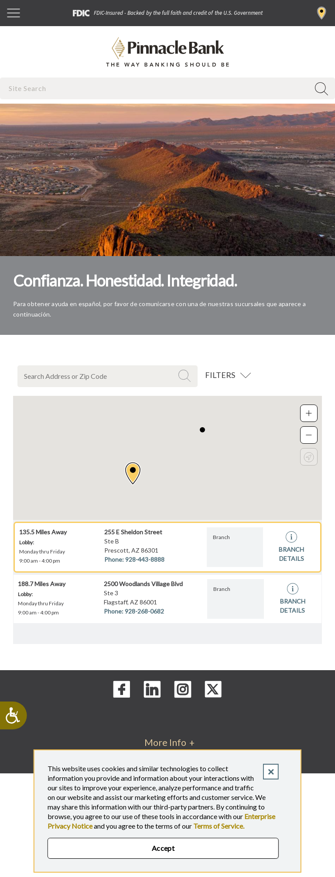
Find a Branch (321, 13)
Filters (220, 375)
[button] (132, 474)
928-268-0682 (144, 611)
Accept (163, 848)
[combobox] (155, 88)
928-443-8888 (144, 559)
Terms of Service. (218, 826)
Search (186, 375)
